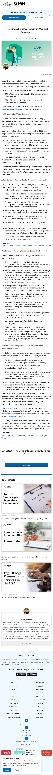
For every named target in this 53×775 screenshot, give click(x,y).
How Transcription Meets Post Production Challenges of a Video (26, 436)
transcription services (23, 627)
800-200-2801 (26, 731)
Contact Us (39, 693)
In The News (13, 686)
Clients (13, 690)
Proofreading (40, 690)
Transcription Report (13, 717)
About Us (13, 683)
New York (40, 710)
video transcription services (13, 109)
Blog (39, 707)
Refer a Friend (13, 703)
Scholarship (40, 703)
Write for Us (39, 696)
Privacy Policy (13, 710)
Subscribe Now (26, 465)
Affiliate (13, 700)
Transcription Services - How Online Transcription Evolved (26, 246)
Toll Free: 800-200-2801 (18, 12)
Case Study (39, 717)
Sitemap (39, 714)
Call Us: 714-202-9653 (35, 12)
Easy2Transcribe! (14, 664)
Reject (17, 770)
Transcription (40, 683)
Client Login (39, 17)
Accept (7, 770)
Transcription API (40, 700)
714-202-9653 (26, 735)
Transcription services (16, 416)
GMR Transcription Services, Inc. (15, 408)
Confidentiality (13, 707)
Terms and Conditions (13, 714)
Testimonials (13, 693)
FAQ (13, 696)
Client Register (14, 17)
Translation (39, 686)
